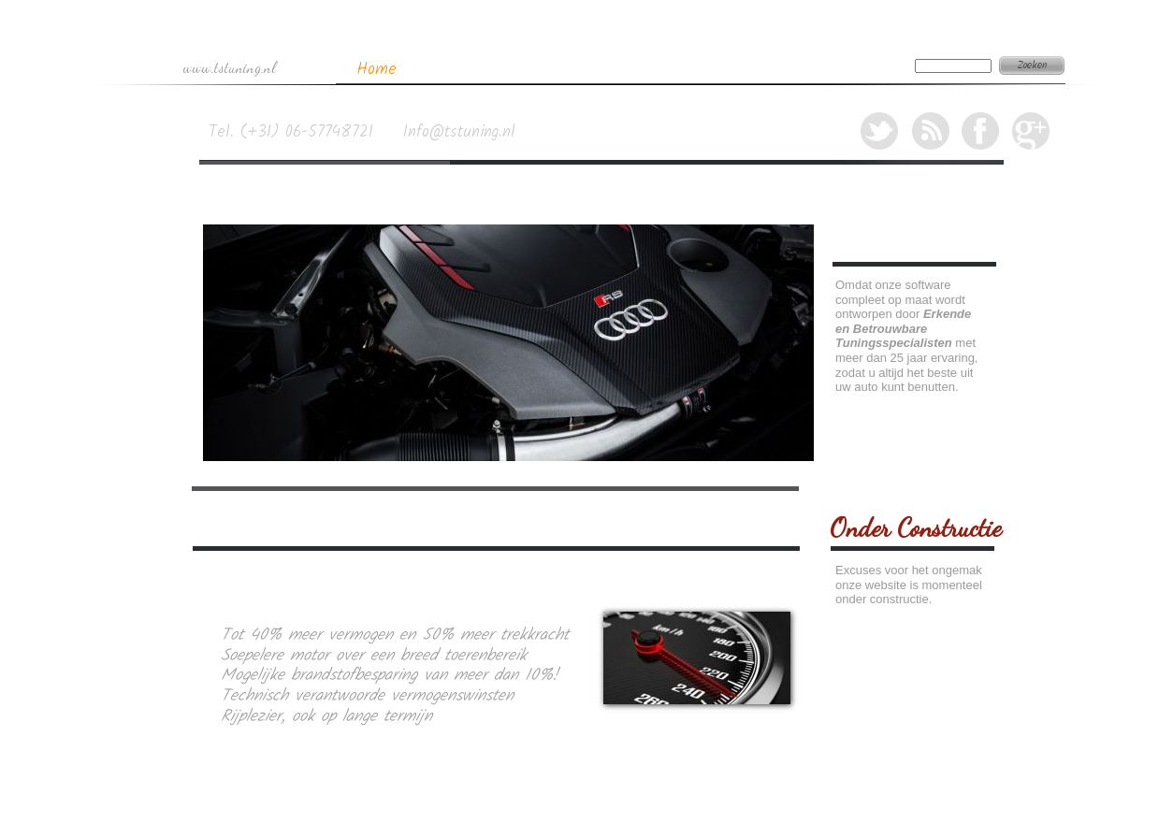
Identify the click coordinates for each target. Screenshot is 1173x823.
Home (376, 69)
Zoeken (1032, 65)
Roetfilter (645, 68)
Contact (856, 68)
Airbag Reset (744, 68)
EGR (566, 69)
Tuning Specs (472, 68)
